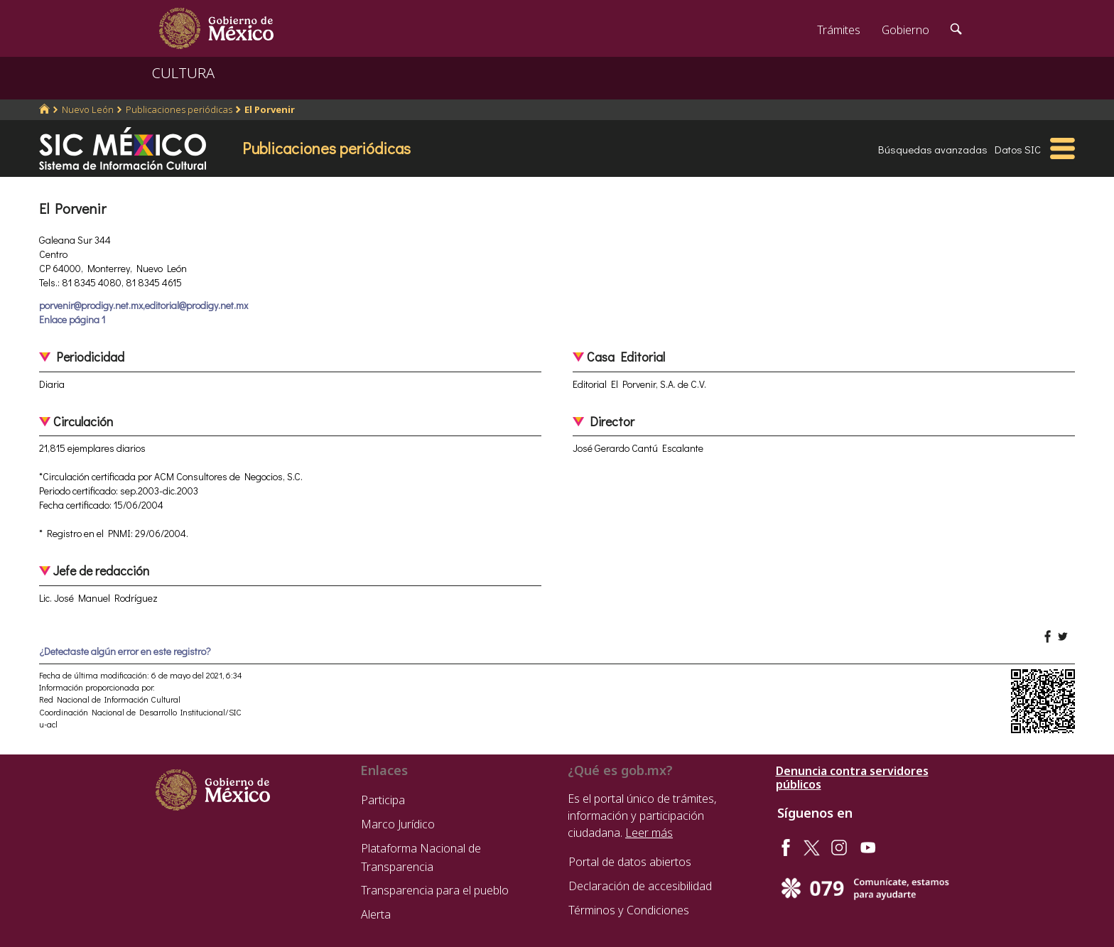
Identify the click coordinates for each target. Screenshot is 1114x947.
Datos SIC (1018, 149)
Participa (383, 800)
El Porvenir (269, 109)
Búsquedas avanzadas (933, 149)
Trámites (838, 30)
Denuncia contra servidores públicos (852, 778)
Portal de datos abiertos (629, 862)
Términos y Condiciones (628, 910)
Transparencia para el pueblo (435, 890)
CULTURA (183, 72)
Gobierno (905, 30)
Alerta (376, 914)
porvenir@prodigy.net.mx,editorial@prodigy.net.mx (143, 305)
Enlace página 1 (72, 319)
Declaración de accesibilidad (640, 886)
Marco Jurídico (398, 824)
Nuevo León (88, 109)
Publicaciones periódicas (179, 109)
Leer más (649, 832)
